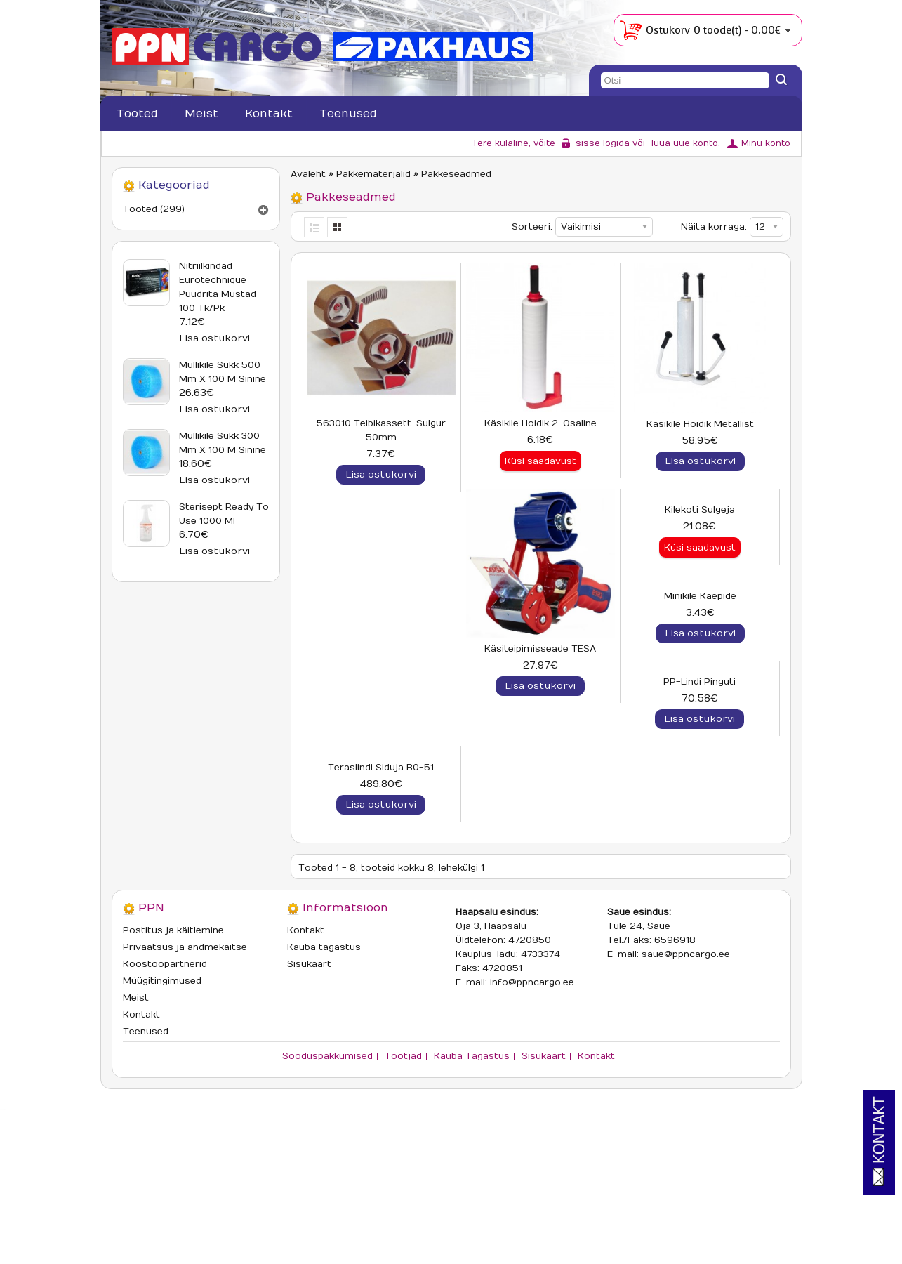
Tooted (137, 113)
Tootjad (403, 1203)
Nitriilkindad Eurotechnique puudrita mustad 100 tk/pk (217, 287)
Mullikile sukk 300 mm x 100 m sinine (222, 443)
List (315, 227)
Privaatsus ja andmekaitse (185, 1094)
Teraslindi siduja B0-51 (540, 901)
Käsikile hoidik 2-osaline (540, 423)
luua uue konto (684, 143)
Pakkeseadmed (456, 174)
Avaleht (308, 174)
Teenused (348, 113)
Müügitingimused (162, 1128)
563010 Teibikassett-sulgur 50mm (381, 430)
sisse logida (603, 143)
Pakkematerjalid (373, 174)
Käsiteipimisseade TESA (381, 662)
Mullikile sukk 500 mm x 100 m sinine (222, 372)
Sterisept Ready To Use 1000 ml (224, 514)
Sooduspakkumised (327, 1203)
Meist (201, 113)
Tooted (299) (154, 209)
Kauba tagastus (324, 1094)
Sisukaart (309, 1111)
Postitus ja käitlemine (173, 1078)
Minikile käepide (700, 663)
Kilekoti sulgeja (540, 662)
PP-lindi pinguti (381, 901)
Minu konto (765, 143)
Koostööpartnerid (165, 1111)
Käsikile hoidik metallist (700, 424)
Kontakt (269, 113)
